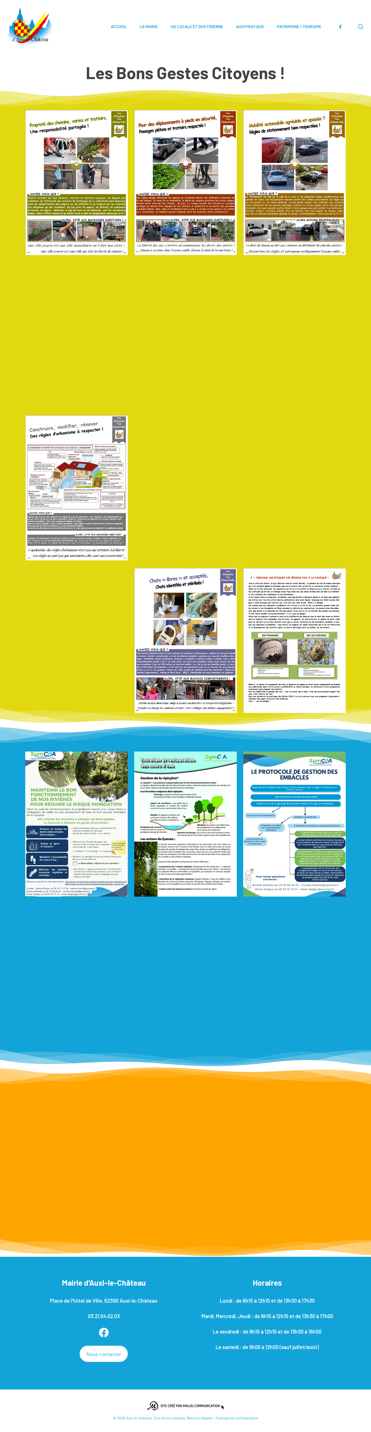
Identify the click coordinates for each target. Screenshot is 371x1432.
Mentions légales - (201, 1418)
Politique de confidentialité (237, 1418)
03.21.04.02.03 (104, 1316)
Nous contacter (104, 1354)
